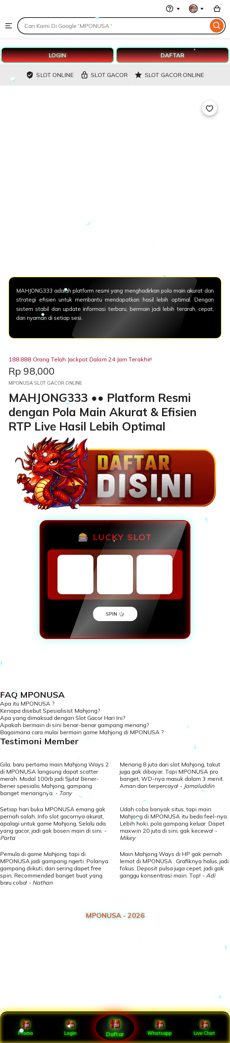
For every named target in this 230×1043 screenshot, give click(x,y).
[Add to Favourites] (209, 108)
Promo (25, 1027)
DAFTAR (172, 55)
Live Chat (204, 1027)
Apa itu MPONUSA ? (27, 703)
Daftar (115, 1027)
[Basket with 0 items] (217, 8)
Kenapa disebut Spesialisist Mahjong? (50, 710)
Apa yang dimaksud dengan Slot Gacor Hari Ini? (62, 717)
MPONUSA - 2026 (115, 915)
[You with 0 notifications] (196, 8)
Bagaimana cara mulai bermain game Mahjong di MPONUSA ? (82, 732)
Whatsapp (159, 1027)
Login (70, 1027)
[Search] (217, 25)
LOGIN (57, 55)
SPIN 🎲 (115, 614)
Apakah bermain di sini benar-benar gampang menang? (74, 725)
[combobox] (112, 25)
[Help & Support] (173, 8)
